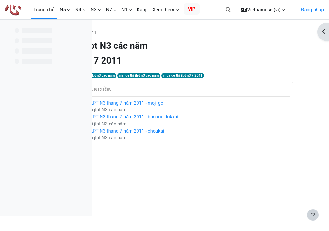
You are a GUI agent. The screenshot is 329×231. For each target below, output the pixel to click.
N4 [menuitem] (78, 10)
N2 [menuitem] (109, 10)
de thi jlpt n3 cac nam (162, 76)
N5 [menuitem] (63, 10)
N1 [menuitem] (124, 10)
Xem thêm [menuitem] (163, 10)
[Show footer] (313, 215)
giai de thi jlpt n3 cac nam (204, 76)
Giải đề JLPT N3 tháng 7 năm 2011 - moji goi (182, 104)
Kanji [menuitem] (142, 10)
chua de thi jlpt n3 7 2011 (249, 76)
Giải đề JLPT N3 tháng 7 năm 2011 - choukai (182, 132)
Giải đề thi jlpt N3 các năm (163, 111)
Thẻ (108, 33)
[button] (228, 9)
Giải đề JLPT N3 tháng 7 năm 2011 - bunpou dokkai (189, 118)
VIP (192, 9)
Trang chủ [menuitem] (44, 10)
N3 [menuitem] (94, 10)
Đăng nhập (312, 10)
